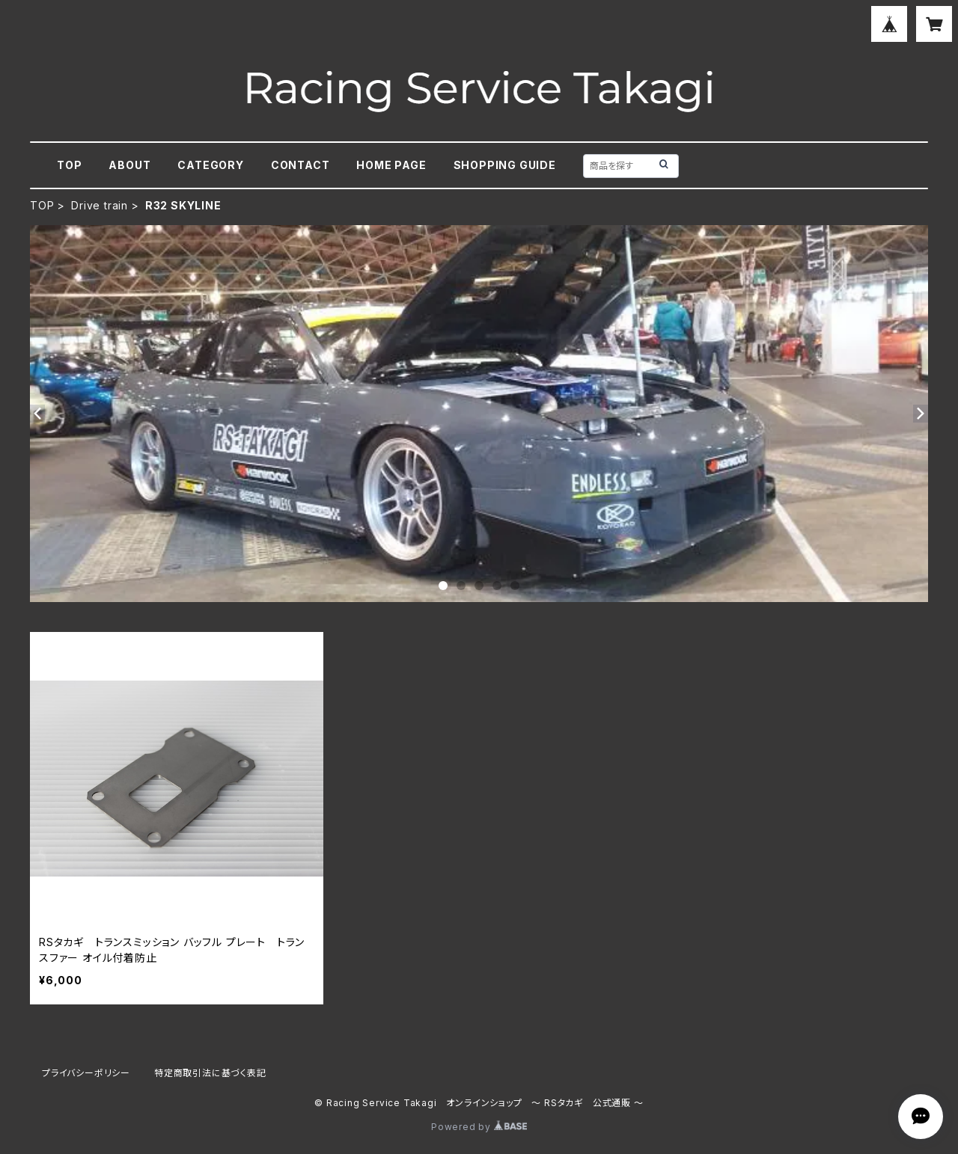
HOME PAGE (391, 165)
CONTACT (300, 165)
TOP (69, 165)
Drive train (99, 205)
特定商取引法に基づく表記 (210, 1072)
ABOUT (129, 165)
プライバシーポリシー (86, 1072)
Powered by (479, 1126)
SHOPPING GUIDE (505, 165)
